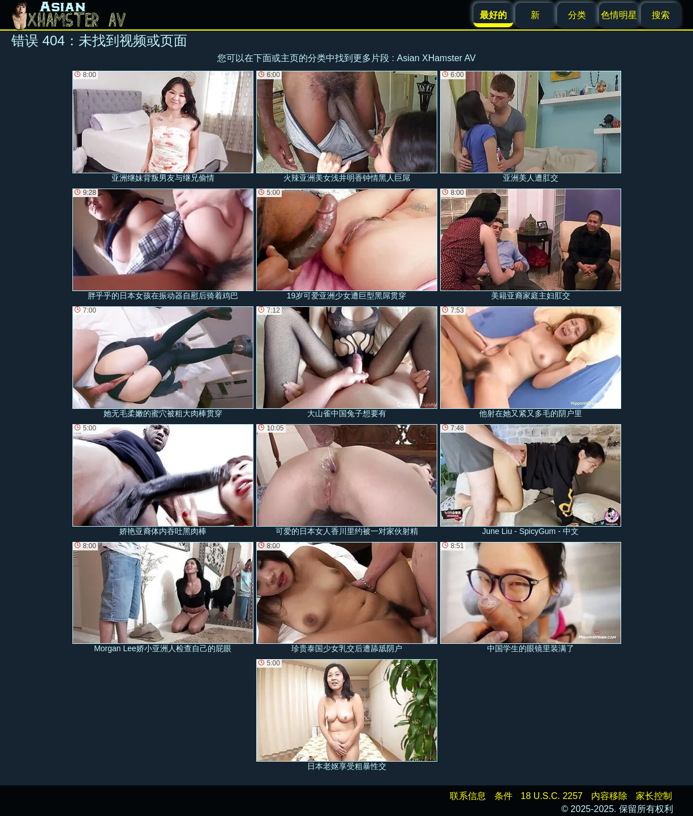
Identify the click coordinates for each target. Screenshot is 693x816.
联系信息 (468, 796)
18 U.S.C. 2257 (552, 796)
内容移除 (609, 796)
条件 (503, 796)
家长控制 (654, 796)
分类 (577, 15)
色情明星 (619, 15)
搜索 (661, 15)
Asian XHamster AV (436, 58)
